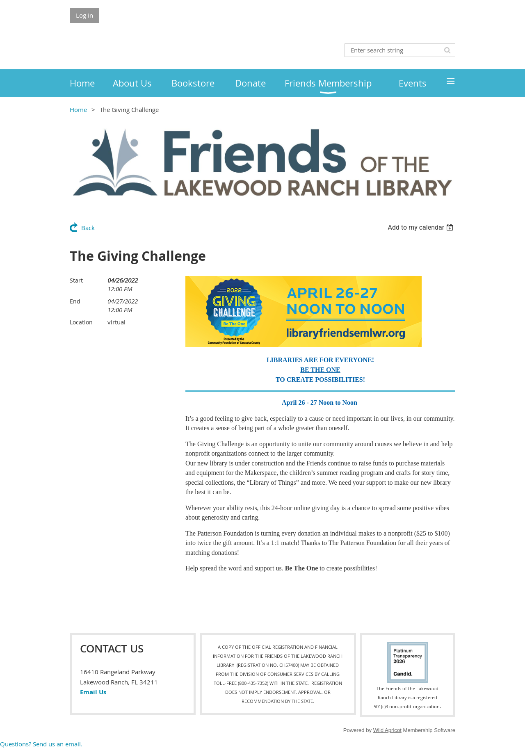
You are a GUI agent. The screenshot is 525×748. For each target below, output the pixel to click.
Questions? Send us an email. (41, 744)
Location (81, 322)
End (75, 301)
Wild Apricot (387, 730)
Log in (84, 15)
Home (78, 109)
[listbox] (421, 227)
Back (88, 227)
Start (76, 280)
